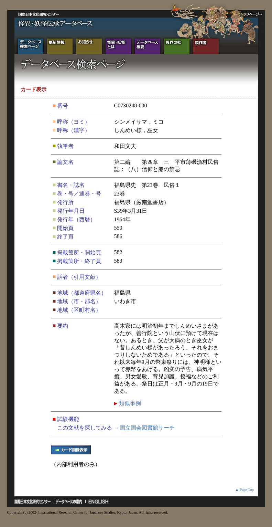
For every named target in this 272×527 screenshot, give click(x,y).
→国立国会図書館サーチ (144, 428)
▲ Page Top (244, 489)
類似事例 (129, 403)
